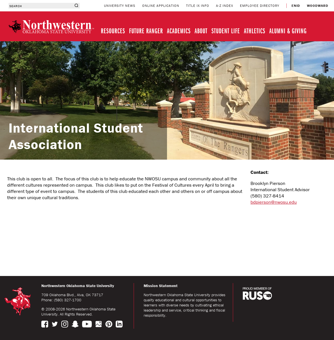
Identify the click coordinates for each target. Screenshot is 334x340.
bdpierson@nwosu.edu (274, 202)
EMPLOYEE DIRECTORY (259, 5)
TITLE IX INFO (197, 5)
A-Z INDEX (224, 5)
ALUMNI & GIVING (288, 30)
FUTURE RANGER (146, 30)
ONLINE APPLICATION (160, 5)
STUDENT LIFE (225, 30)
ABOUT (201, 30)
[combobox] (41, 6)
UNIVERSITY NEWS (119, 5)
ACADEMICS (179, 30)
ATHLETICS (254, 30)
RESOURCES (113, 30)
